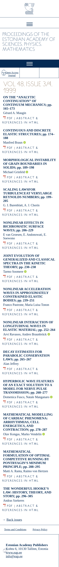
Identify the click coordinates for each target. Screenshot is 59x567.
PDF (10, 117)
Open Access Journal (11, 74)
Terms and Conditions (15, 529)
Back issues (14, 520)
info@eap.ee (14, 556)
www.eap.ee (14, 552)
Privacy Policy (40, 529)
